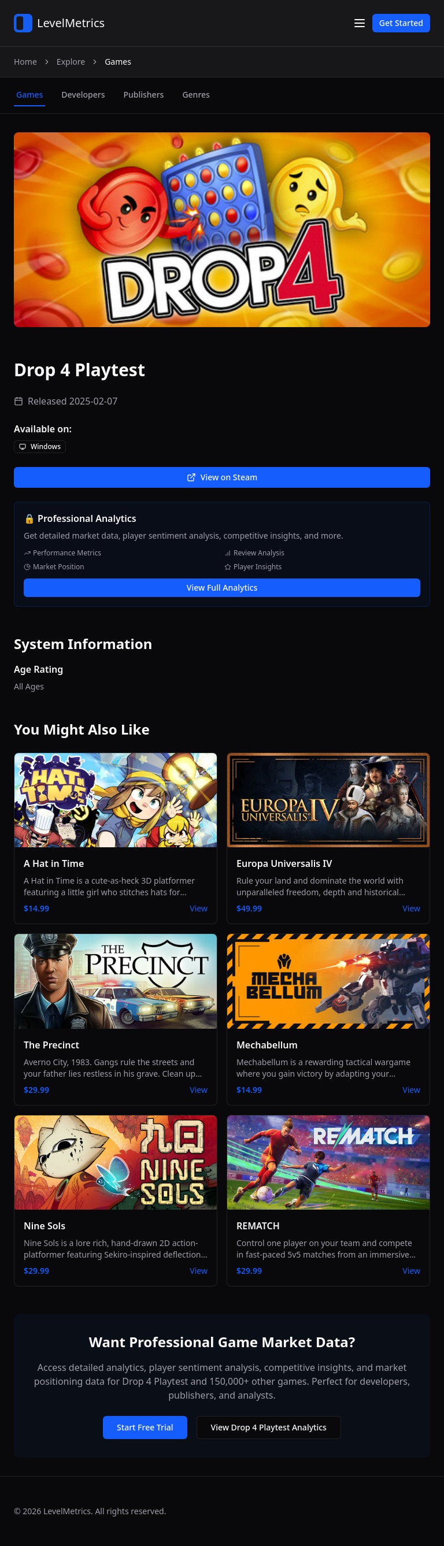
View (199, 908)
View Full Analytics (222, 587)
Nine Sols (44, 1225)
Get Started (401, 22)
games (29, 94)
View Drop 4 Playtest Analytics (269, 1427)
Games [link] (118, 61)
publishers (143, 94)
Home (25, 61)
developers (83, 94)
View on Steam (222, 477)
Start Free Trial (145, 1427)
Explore (71, 61)
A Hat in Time (54, 863)
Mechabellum (267, 1045)
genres (195, 94)
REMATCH (258, 1225)
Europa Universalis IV (284, 863)
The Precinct (51, 1045)
